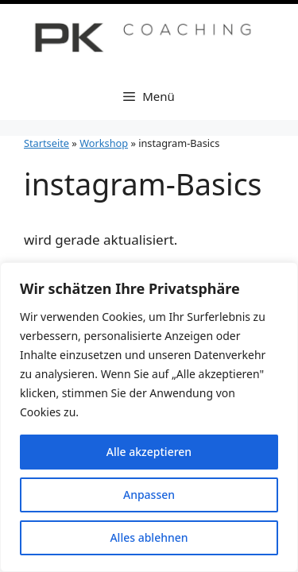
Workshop (103, 143)
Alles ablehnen (149, 537)
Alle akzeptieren (149, 451)
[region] (149, 417)
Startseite (46, 143)
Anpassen (149, 494)
